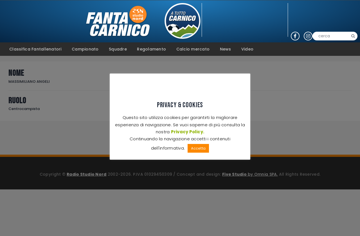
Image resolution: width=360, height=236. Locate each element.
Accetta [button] (198, 148)
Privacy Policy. (187, 132)
